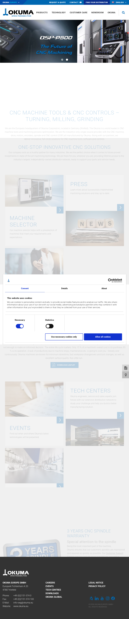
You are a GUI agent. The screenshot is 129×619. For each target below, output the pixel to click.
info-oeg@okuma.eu (23, 602)
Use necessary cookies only (64, 337)
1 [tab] (62, 60)
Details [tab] (64, 288)
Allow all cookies (103, 337)
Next (123, 41)
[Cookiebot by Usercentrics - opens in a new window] (110, 280)
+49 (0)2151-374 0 (22, 595)
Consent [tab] (25, 288)
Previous (5, 41)
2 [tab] (67, 60)
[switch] (47, 326)
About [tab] (104, 288)
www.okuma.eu (20, 606)
